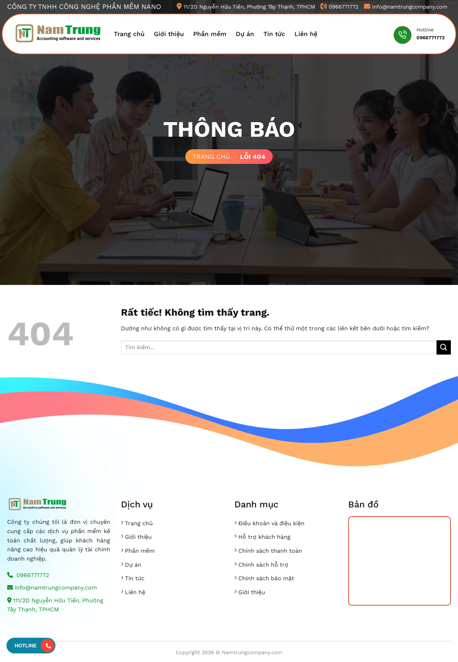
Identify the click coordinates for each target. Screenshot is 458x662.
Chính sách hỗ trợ (263, 564)
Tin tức (274, 33)
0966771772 (28, 575)
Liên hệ (305, 33)
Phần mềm (209, 33)
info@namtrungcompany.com (52, 587)
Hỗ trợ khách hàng (264, 536)
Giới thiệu (169, 33)
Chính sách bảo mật (266, 578)
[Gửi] (444, 347)
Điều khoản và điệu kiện (271, 523)
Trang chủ (129, 33)
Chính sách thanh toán (270, 550)
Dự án (245, 33)
